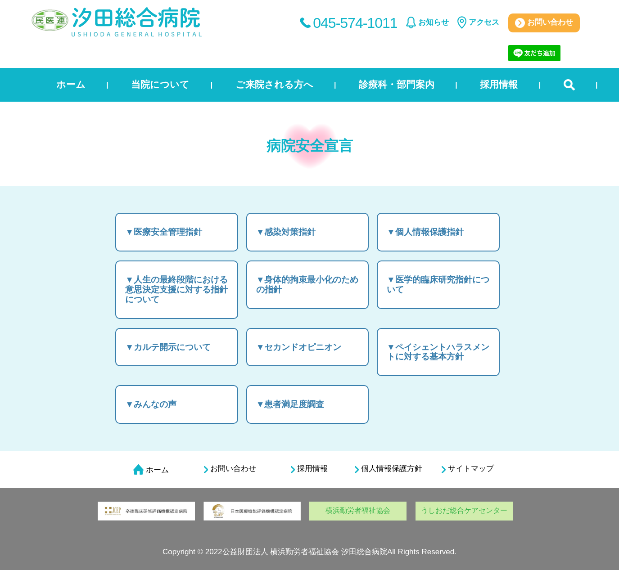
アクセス (484, 22)
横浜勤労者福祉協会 (357, 510)
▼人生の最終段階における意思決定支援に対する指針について (176, 289)
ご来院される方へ (274, 84)
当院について (160, 84)
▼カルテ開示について (168, 347)
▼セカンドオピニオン (299, 347)
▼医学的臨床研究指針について (438, 284)
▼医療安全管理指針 (163, 232)
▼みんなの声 (150, 404)
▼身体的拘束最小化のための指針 (307, 284)
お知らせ (433, 22)
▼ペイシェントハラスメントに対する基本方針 (438, 352)
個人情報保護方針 (388, 468)
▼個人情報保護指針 (425, 232)
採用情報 (499, 84)
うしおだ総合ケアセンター (464, 510)
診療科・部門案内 (396, 84)
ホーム (71, 84)
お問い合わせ (544, 23)
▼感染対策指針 (286, 232)
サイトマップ (468, 468)
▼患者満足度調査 (290, 404)
